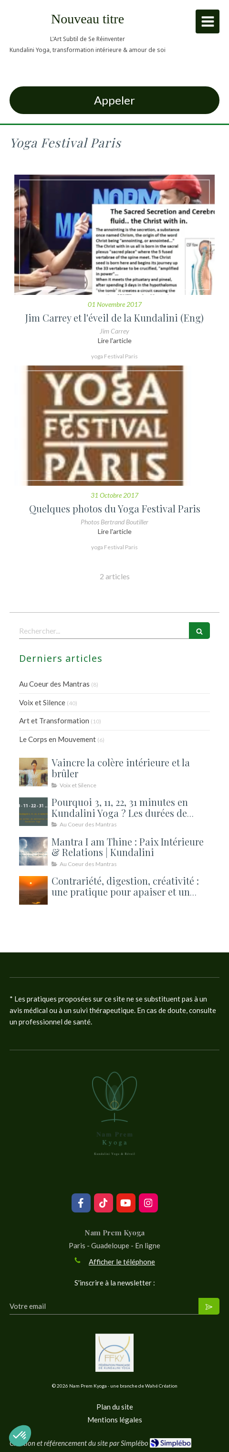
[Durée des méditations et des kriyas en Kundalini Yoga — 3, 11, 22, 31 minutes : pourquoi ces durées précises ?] (33, 811)
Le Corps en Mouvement (57, 739)
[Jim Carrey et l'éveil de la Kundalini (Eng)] (114, 235)
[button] (20, 1435)
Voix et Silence (42, 702)
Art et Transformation (54, 720)
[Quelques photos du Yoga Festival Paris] (114, 426)
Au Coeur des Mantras (54, 683)
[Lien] (114, 1353)
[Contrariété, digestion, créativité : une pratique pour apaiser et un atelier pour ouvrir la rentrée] (33, 890)
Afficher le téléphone (122, 1261)
